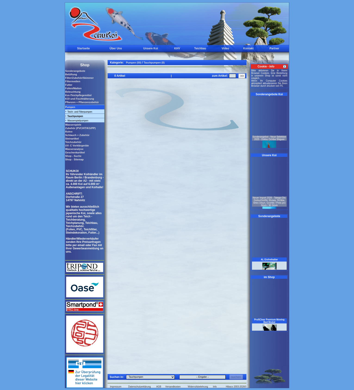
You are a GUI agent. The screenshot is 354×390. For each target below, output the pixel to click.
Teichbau (200, 48)
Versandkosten (172, 386)
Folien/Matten (73, 88)
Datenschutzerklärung (139, 386)
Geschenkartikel (75, 152)
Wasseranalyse (74, 149)
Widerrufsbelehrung (198, 386)
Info (215, 386)
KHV (177, 48)
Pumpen (70, 107)
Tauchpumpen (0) (154, 62)
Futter (68, 84)
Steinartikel (72, 138)
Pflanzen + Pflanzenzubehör (82, 102)
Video (225, 48)
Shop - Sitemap (74, 159)
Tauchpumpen (75, 116)
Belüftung (71, 74)
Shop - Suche (73, 156)
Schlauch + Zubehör (77, 135)
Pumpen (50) (133, 62)
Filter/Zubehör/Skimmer (79, 77)
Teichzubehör (73, 142)
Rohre (68, 131)
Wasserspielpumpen (77, 120)
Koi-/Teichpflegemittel (78, 95)
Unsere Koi (150, 48)
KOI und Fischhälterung (79, 98)
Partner (274, 48)
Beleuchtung (73, 91)
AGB (158, 386)
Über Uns (116, 48)
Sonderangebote (75, 71)
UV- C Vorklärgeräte (77, 145)
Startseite (83, 48)
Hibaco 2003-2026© (236, 386)
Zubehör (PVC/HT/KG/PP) (80, 128)
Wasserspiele (73, 124)
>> (242, 76)
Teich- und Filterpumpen (79, 112)
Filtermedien (72, 81)
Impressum (115, 386)
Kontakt (248, 48)
